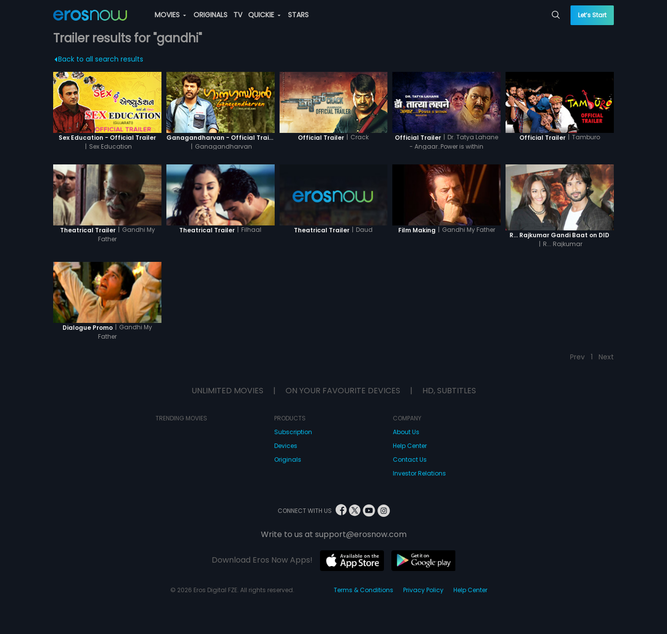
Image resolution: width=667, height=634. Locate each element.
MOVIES (170, 15)
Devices (285, 446)
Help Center (410, 446)
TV (237, 15)
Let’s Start (592, 15)
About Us (406, 432)
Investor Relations (419, 473)
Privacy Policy (423, 590)
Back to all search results (99, 59)
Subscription (293, 432)
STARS (298, 15)
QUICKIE (264, 15)
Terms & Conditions (363, 590)
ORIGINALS (210, 15)
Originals (287, 459)
